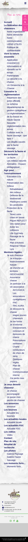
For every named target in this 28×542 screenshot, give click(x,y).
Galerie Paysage (15, 454)
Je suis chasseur (15, 255)
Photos (22, 516)
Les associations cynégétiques (19, 296)
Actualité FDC (13, 428)
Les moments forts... (14, 463)
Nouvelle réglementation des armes (16, 126)
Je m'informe (16, 324)
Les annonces (11, 403)
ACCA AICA (18, 290)
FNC (15, 302)
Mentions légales (13, 252)
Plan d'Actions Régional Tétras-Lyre (18, 245)
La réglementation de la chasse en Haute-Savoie (15, 116)
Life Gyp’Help (16, 233)
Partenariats (13, 75)
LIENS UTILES (14, 44)
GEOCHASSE (17, 274)
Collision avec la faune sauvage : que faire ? (17, 135)
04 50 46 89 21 (6, 505)
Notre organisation (16, 31)
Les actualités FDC (14, 425)
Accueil (8, 22)
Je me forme (16, 321)
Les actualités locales (15, 419)
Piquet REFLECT (18, 220)
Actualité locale (14, 422)
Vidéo (10, 435)
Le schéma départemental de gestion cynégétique (16, 107)
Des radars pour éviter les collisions (18, 227)
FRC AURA (18, 306)
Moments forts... (15, 466)
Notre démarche (15, 34)
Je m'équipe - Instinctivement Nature (17, 261)
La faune (11, 157)
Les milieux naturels (16, 161)
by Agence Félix (14, 517)
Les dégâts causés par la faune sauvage (16, 145)
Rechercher (25, 23)
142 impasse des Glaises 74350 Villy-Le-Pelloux (9, 502)
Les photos (10, 450)
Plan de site (10, 441)
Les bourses (10, 410)
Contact (8, 438)
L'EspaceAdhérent (25, 29)
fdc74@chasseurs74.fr (8, 507)
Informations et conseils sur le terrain (14, 69)
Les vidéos (9, 432)
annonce (11, 406)
